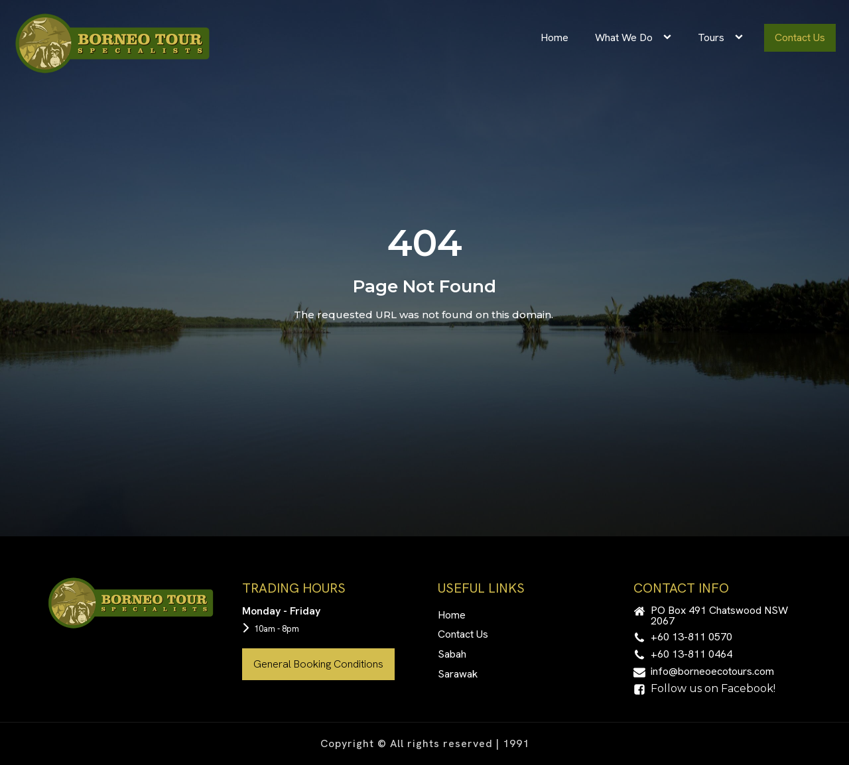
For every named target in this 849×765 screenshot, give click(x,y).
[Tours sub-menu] (741, 38)
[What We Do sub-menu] (670, 38)
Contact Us (800, 37)
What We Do (624, 37)
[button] (718, 615)
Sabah (452, 654)
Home (554, 37)
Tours (711, 37)
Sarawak (458, 674)
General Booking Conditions (318, 664)
